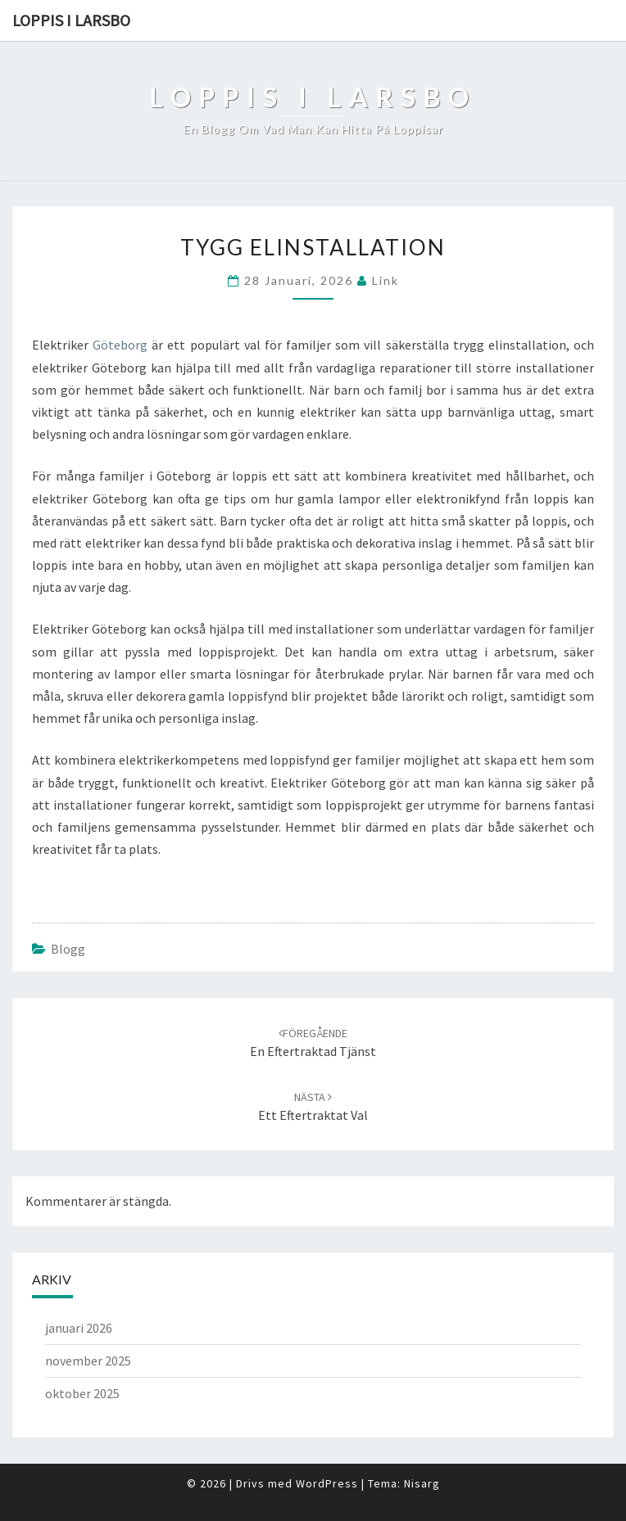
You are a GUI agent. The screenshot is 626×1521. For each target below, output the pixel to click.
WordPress (327, 1483)
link (385, 280)
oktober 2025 (82, 1393)
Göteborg (120, 344)
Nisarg (422, 1483)
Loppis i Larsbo (71, 20)
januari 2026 (78, 1328)
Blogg (68, 949)
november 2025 (88, 1360)
